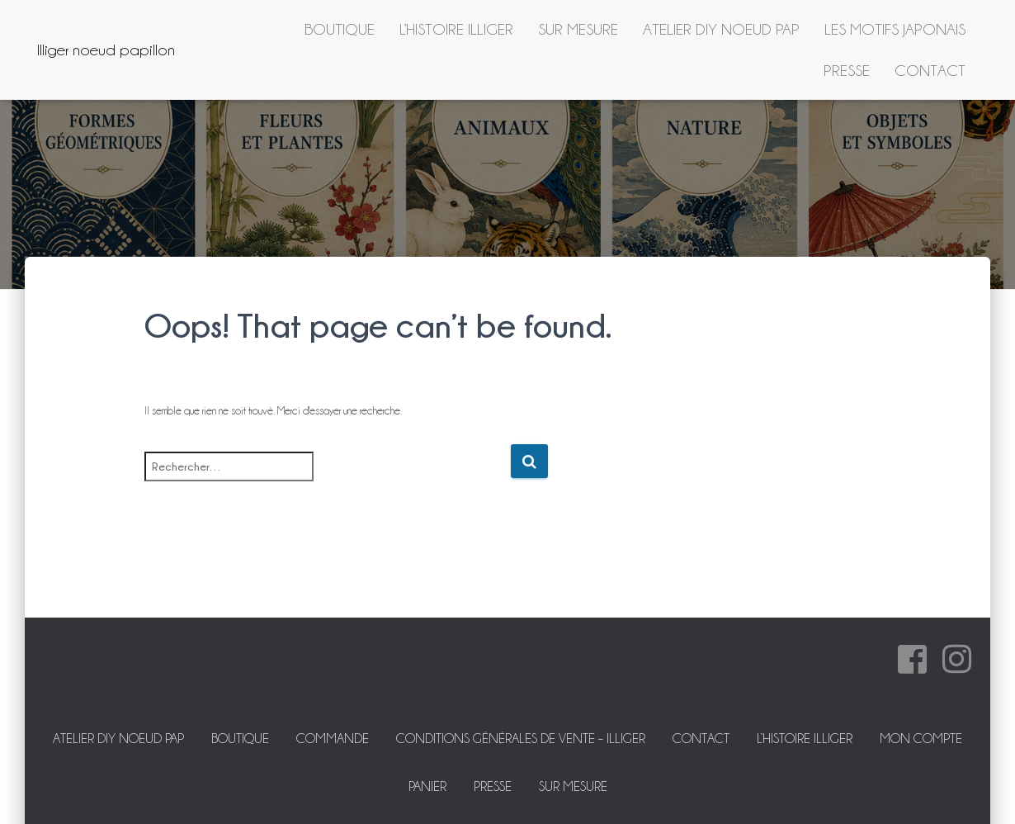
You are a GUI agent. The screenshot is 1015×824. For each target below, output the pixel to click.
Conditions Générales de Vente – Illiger (520, 739)
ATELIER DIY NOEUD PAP (721, 29)
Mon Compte (921, 739)
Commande (332, 739)
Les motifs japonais (894, 29)
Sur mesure (578, 29)
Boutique (339, 29)
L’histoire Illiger (456, 29)
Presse (847, 70)
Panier (427, 786)
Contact (930, 70)
